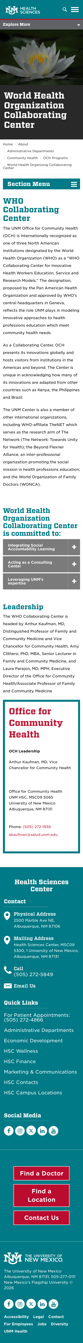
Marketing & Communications (40, 1072)
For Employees (18, 1324)
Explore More (16, 24)
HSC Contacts (21, 1082)
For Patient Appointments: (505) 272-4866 (37, 1017)
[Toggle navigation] (75, 9)
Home (8, 144)
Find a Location (42, 1195)
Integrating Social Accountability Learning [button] (31, 547)
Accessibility (16, 1317)
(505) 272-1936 (37, 827)
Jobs (42, 1324)
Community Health (22, 158)
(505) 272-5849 (33, 974)
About (23, 144)
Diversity (59, 1324)
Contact (56, 1317)
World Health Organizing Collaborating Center (37, 166)
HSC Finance (20, 1061)
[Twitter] (31, 1130)
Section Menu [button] (28, 184)
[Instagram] (20, 1131)
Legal (38, 1317)
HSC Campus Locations (33, 1092)
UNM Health (15, 1331)
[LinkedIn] (42, 1131)
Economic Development (33, 1040)
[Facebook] (9, 1131)
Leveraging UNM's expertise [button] (25, 581)
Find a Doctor (41, 1173)
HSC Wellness (21, 1051)
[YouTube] (53, 1131)
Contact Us (41, 1217)
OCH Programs (55, 158)
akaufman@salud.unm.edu (33, 835)
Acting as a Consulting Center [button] (30, 564)
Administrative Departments (30, 151)
